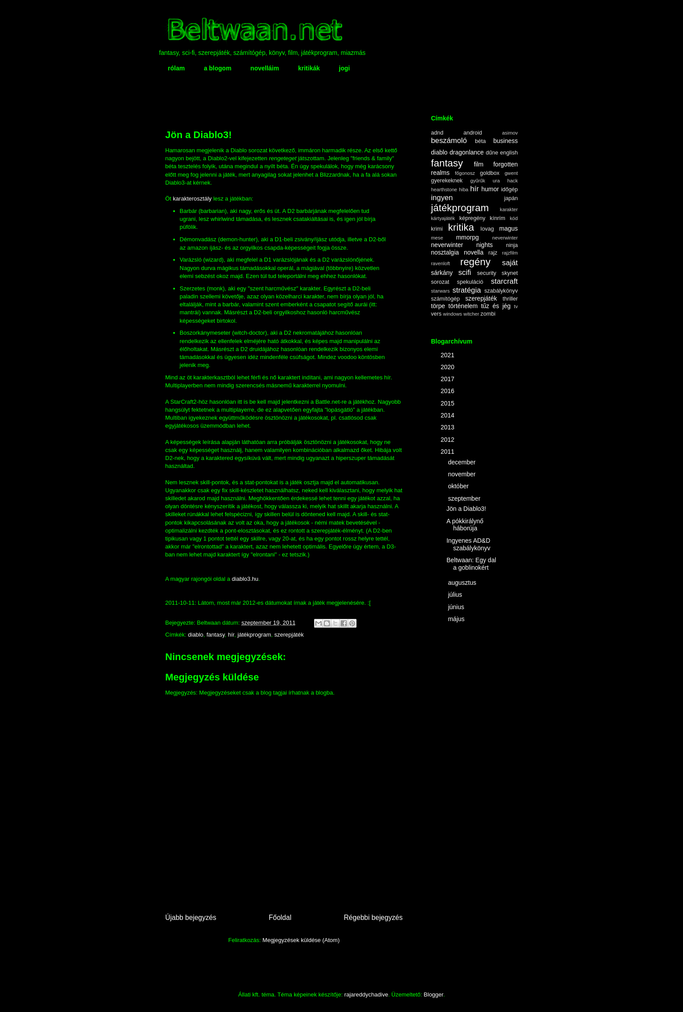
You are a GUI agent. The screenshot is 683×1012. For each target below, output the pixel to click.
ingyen (442, 197)
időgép (509, 189)
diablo (195, 634)
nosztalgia (445, 252)
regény (475, 261)
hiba (463, 189)
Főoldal (280, 917)
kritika (461, 227)
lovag (487, 229)
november (462, 474)
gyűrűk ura (485, 180)
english (509, 153)
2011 (448, 451)
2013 (448, 427)
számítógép (445, 299)
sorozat (440, 282)
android (472, 133)
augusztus (463, 582)
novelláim (264, 68)
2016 (448, 390)
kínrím (497, 218)
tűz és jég (496, 305)
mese (437, 237)
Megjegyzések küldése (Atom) (301, 940)
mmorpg (467, 237)
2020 (448, 367)
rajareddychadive (366, 994)
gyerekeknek (446, 181)
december (462, 462)
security (486, 273)
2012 (448, 439)
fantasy (215, 634)
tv (516, 306)
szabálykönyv (501, 291)
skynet (510, 273)
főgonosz (465, 173)
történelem (462, 305)
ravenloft (440, 263)
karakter (509, 209)
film (479, 164)
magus (508, 228)
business (505, 140)
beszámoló (449, 140)
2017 (448, 378)
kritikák (309, 68)
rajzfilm (510, 252)
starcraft (504, 281)
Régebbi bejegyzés (373, 917)
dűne (492, 153)
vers (436, 314)
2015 (448, 403)
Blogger (433, 994)
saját (510, 263)
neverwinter (505, 237)
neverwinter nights (462, 244)
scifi (464, 272)
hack (512, 180)
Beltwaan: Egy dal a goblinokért (471, 563)
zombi (488, 314)
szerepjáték (288, 634)
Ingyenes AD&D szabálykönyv (468, 544)
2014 (448, 415)
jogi (344, 68)
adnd (437, 133)
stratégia (466, 290)
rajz (493, 253)
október (459, 486)
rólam (176, 68)
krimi (437, 229)
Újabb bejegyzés (190, 917)
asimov (510, 132)
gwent (511, 173)
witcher (471, 314)
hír (231, 634)
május (457, 618)
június (457, 606)
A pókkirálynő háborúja (464, 525)
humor (490, 189)
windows (452, 314)
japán (511, 198)
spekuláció (470, 282)
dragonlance (467, 152)
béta (480, 141)
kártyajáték (443, 218)
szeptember (465, 498)
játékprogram (254, 634)
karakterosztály (193, 198)
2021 (448, 355)
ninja (512, 245)
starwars (440, 291)
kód (514, 218)
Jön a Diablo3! (466, 508)
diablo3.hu (245, 579)
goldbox (489, 173)
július (456, 594)
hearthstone (444, 189)
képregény (472, 218)
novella (473, 252)
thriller (510, 299)
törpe (438, 305)
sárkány (442, 272)
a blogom (217, 68)
